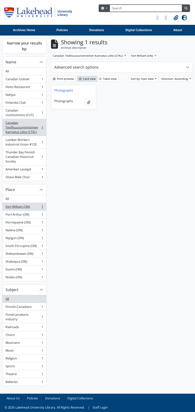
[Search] (145, 8)
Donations (96, 30)
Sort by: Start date (142, 79)
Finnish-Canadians (24, 307)
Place (10, 189)
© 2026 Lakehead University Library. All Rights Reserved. (45, 407)
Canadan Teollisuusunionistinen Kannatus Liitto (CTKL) (24, 127)
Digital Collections (138, 30)
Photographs (63, 90)
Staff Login (100, 407)
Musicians (24, 343)
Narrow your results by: (24, 45)
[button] (159, 18)
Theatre (24, 375)
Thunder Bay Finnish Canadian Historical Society (24, 157)
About (177, 30)
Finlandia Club (24, 103)
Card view (87, 79)
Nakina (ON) (24, 231)
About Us (13, 398)
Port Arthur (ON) (24, 215)
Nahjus (24, 95)
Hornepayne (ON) (24, 223)
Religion (24, 359)
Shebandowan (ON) (24, 254)
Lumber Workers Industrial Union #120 (24, 142)
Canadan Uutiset (24, 80)
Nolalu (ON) (24, 278)
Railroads (24, 328)
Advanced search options (76, 67)
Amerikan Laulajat (24, 170)
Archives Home (24, 30)
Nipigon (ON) (24, 239)
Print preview (63, 79)
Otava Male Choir (24, 178)
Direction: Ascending (175, 79)
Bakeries (24, 383)
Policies (62, 30)
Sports (24, 367)
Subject (12, 289)
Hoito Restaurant (24, 88)
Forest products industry (24, 316)
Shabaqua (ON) (24, 262)
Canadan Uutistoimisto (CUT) (24, 112)
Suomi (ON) (24, 270)
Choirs (24, 336)
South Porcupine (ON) (24, 247)
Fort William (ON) (24, 207)
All (7, 71)
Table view (108, 79)
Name (11, 62)
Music (24, 351)
